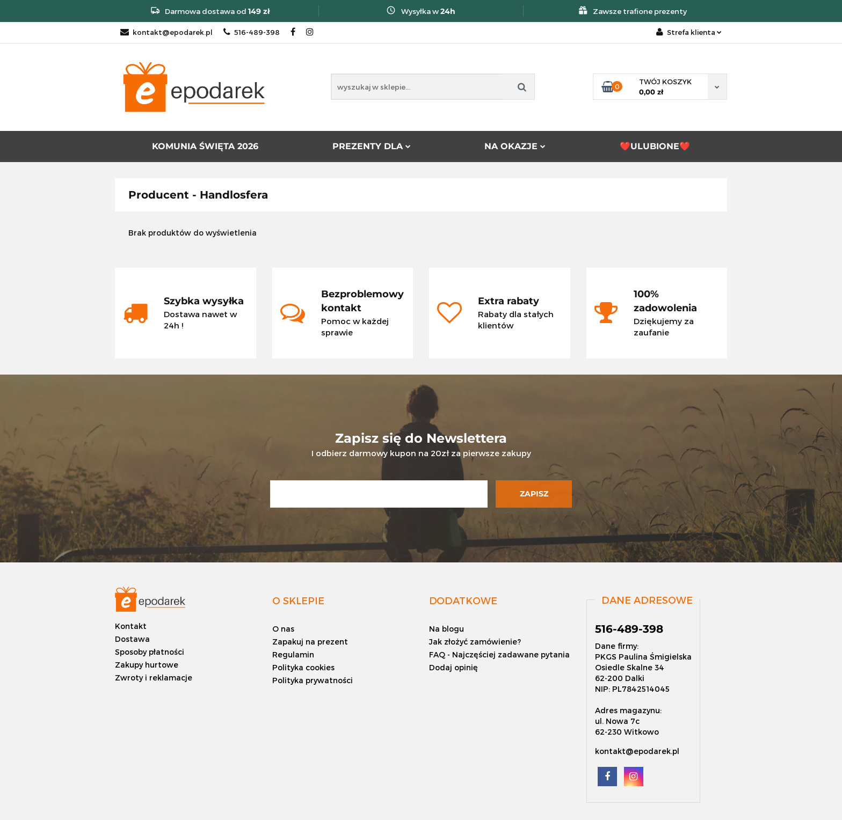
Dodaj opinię (453, 667)
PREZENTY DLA (371, 146)
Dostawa (132, 638)
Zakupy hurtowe (146, 664)
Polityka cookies (303, 667)
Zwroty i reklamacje (153, 677)
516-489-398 (251, 32)
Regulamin (293, 654)
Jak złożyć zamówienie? (475, 641)
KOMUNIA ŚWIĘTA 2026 (205, 146)
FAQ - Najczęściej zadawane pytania (499, 654)
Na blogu (446, 628)
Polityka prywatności (312, 680)
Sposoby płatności (149, 651)
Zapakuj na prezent (310, 641)
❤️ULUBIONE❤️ (655, 146)
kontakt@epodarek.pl (166, 32)
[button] (298, 601)
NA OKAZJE (515, 146)
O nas (283, 628)
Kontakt (131, 626)
